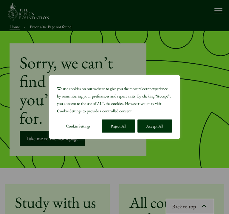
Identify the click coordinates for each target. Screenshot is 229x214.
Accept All (154, 126)
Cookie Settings (78, 126)
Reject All (118, 126)
